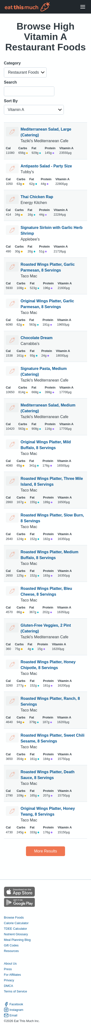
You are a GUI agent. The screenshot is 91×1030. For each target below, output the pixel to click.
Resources (11, 951)
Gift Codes (11, 945)
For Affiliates (12, 974)
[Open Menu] (82, 7)
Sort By (11, 101)
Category (12, 63)
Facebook (13, 1004)
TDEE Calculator (15, 928)
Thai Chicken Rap (37, 197)
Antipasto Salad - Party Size (46, 166)
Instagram (13, 1009)
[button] (25, 72)
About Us (10, 963)
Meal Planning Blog (17, 940)
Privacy (9, 980)
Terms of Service (15, 991)
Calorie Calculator (16, 923)
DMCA (8, 986)
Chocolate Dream (37, 338)
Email (10, 1015)
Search (10, 82)
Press (8, 969)
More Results (45, 851)
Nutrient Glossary (16, 934)
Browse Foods (14, 917)
